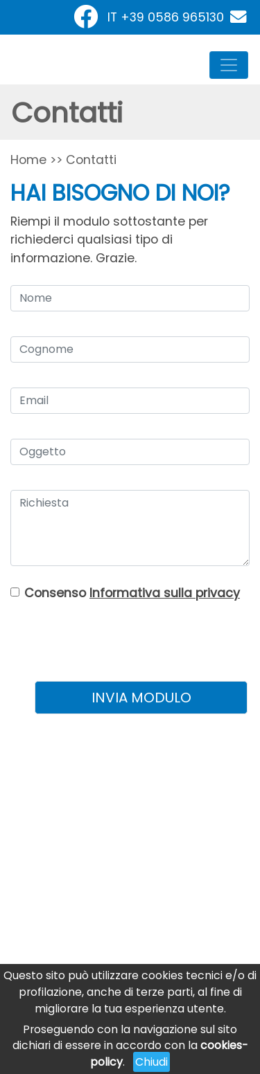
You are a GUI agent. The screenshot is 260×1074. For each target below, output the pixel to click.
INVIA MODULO (141, 697)
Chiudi (151, 1062)
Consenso (132, 593)
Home (28, 160)
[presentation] (140, 636)
